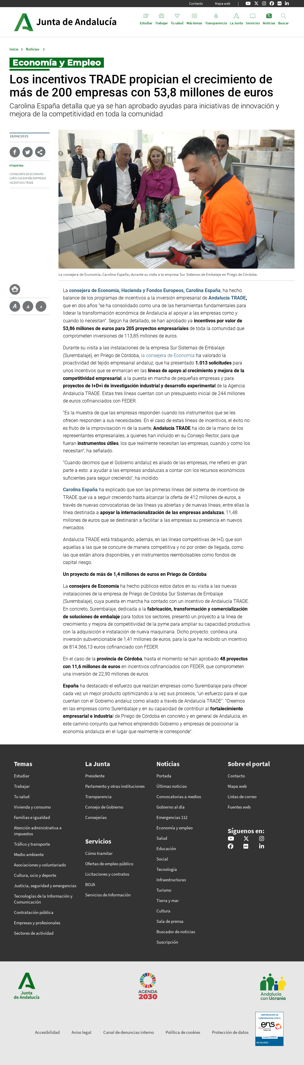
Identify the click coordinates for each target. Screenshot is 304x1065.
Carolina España (21, 178)
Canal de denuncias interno (128, 1032)
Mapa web (222, 3)
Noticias (32, 49)
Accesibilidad (47, 1032)
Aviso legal (81, 1032)
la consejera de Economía (168, 355)
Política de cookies (183, 1032)
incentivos (17, 183)
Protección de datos (230, 1032)
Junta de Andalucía (23, 22)
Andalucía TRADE (227, 298)
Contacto (196, 3)
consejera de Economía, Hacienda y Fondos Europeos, (127, 290)
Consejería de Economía (26, 174)
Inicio (81, 22)
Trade (29, 183)
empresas (39, 178)
